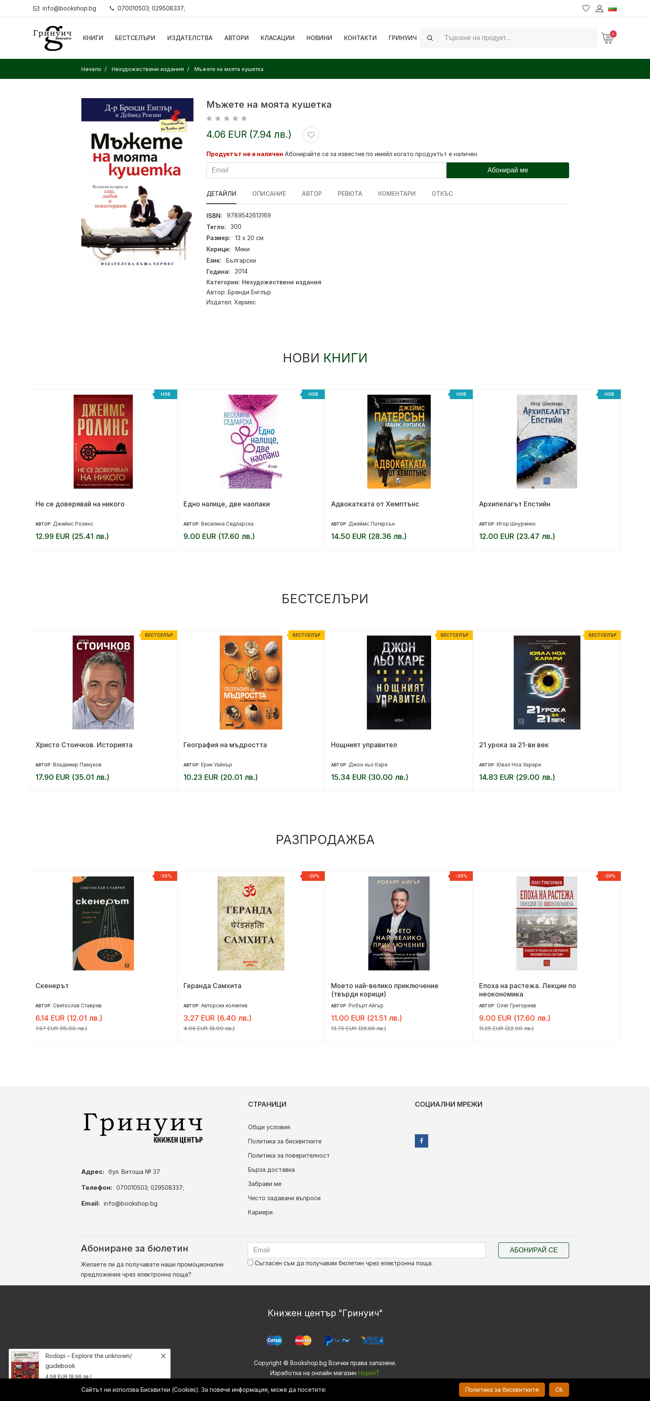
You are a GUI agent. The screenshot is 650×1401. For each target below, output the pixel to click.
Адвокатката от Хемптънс (375, 504)
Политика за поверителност (289, 1155)
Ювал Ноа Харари (519, 764)
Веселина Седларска (227, 524)
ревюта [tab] (350, 193)
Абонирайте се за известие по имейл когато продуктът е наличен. (381, 153)
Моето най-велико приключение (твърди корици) (385, 989)
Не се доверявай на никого (80, 504)
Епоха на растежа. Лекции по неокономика (527, 989)
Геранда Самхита (212, 985)
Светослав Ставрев (77, 1005)
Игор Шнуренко (516, 524)
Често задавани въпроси (284, 1197)
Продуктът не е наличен (244, 153)
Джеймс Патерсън (372, 524)
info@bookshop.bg (64, 8)
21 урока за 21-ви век (514, 745)
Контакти (360, 37)
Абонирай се (534, 1250)
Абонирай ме (507, 170)
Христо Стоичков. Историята (84, 745)
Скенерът (52, 985)
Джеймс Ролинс (73, 524)
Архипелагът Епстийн (514, 504)
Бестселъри (135, 37)
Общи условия (269, 1126)
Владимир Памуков (77, 764)
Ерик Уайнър (216, 764)
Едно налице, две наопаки (226, 504)
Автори (236, 37)
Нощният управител (364, 745)
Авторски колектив (224, 1005)
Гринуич (403, 37)
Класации (278, 37)
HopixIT (369, 1372)
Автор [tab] (312, 193)
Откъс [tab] (442, 193)
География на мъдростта (225, 745)
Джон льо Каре (368, 764)
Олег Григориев (516, 1005)
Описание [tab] (269, 193)
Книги (93, 37)
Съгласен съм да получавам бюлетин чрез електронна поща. (340, 1263)
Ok (559, 1389)
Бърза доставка (271, 1169)
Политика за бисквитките (284, 1141)
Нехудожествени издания (281, 282)
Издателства (190, 37)
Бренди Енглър (249, 292)
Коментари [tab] (397, 193)
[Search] (518, 38)
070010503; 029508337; (147, 8)
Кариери (260, 1212)
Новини (319, 37)
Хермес (245, 302)
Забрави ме (264, 1183)
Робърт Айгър (366, 1005)
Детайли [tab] (221, 193)
